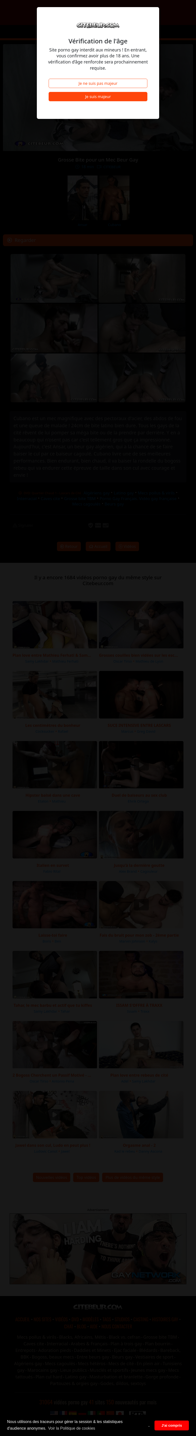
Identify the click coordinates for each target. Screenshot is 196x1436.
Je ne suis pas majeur (98, 83)
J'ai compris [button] (171, 1425)
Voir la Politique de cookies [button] (71, 1428)
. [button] (149, 1425)
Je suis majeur (98, 96)
